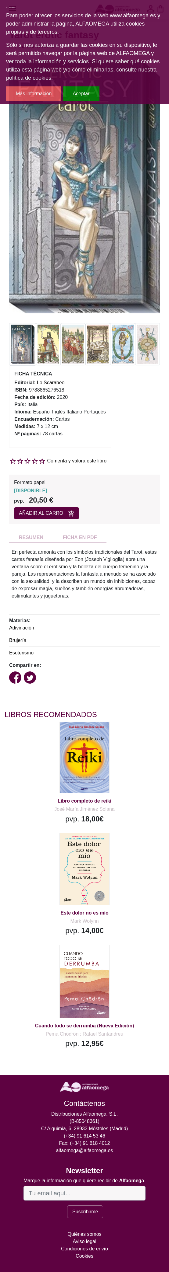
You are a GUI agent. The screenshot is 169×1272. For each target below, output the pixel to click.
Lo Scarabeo (51, 382)
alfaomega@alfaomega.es (84, 1150)
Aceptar (81, 93)
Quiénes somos (84, 1234)
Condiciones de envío (84, 1248)
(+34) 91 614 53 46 (84, 1135)
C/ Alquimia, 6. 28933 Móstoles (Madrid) (84, 1128)
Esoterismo (21, 652)
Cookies (84, 1256)
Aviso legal (84, 1241)
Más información (34, 93)
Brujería (17, 640)
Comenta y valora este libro (76, 460)
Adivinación (21, 627)
